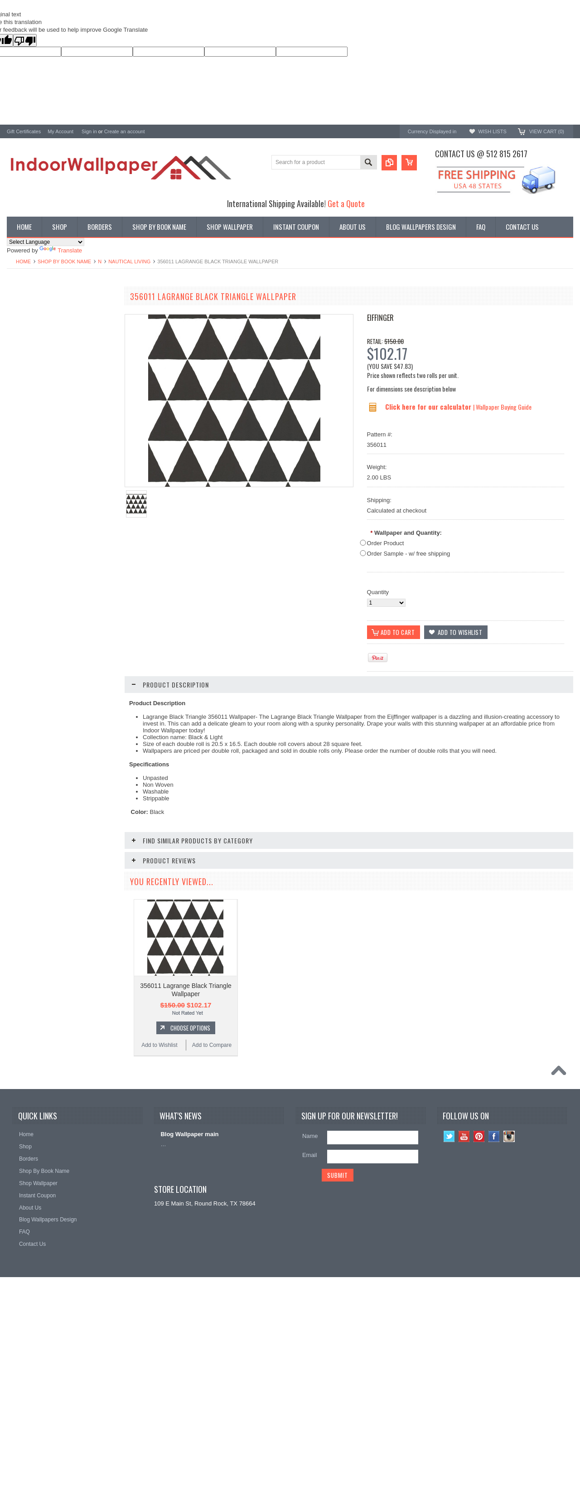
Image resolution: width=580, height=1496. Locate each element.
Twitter (449, 1311)
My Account (60, 131)
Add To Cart (66, 896)
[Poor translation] (25, 40)
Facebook (494, 1311)
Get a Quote (346, 203)
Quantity (378, 592)
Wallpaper (20, 316)
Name (310, 1311)
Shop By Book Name (64, 261)
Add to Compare (88, 603)
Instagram (509, 1311)
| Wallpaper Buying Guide (502, 407)
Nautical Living (129, 261)
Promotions (22, 332)
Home (23, 261)
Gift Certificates (24, 131)
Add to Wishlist (34, 603)
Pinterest (479, 1311)
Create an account (124, 131)
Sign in (89, 131)
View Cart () (546, 131)
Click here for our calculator (429, 407)
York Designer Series (34, 324)
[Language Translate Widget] (45, 242)
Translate (60, 250)
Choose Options (66, 585)
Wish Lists (492, 131)
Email (309, 1330)
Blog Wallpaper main (189, 1309)
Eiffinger (380, 317)
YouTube (464, 1311)
